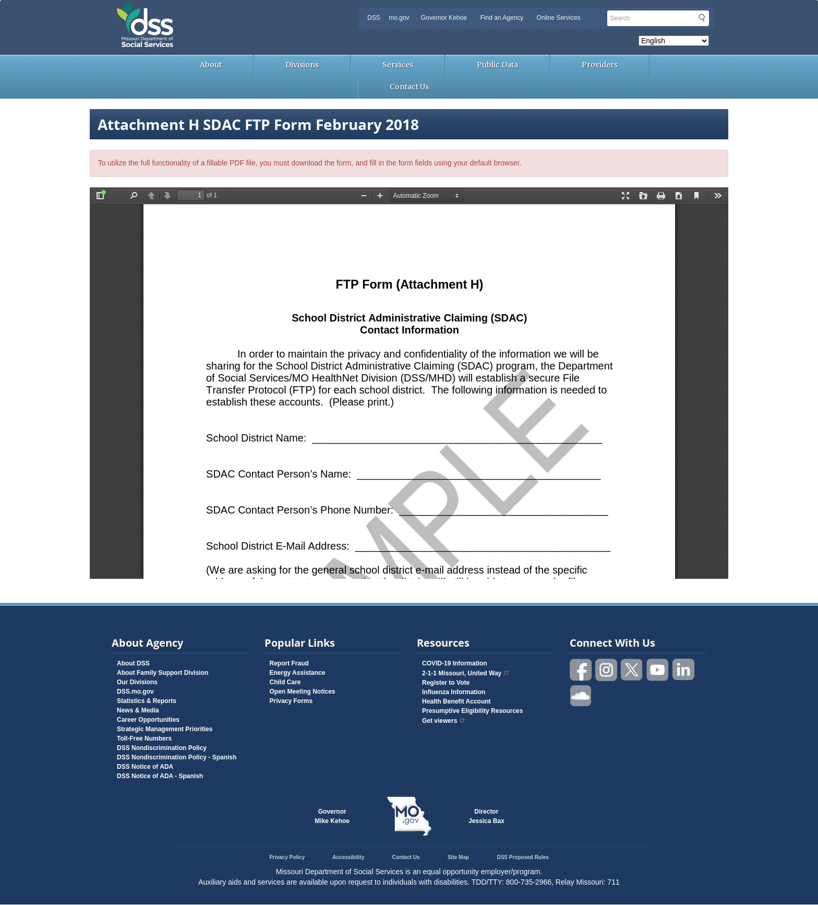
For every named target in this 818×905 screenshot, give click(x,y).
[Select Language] (674, 40)
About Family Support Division (162, 672)
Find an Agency (502, 17)
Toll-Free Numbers (144, 738)
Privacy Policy (287, 857)
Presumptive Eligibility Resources (472, 711)
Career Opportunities (148, 719)
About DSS (133, 663)
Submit (702, 18)
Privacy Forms (291, 701)
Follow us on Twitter (632, 670)
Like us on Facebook (581, 670)
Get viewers (444, 720)
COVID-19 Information (454, 663)
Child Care (285, 682)
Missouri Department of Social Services (218, 11)
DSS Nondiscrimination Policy (162, 748)
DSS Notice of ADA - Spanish (160, 776)
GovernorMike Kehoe (332, 816)
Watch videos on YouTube (657, 670)
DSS (373, 17)
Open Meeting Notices (302, 691)
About (211, 64)
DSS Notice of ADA (145, 766)
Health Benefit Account (456, 701)
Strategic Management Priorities (164, 729)
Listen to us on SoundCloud (581, 695)
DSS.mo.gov (135, 691)
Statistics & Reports (146, 701)
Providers (600, 64)
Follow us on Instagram (606, 670)
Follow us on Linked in (683, 670)
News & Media (138, 710)
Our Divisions (137, 682)
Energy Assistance (298, 672)
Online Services (558, 17)
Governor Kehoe (444, 17)
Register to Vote (446, 682)
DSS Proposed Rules (522, 857)
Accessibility (348, 857)
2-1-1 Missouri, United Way (466, 673)
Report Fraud (289, 663)
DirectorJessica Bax (486, 816)
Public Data (497, 64)
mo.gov (399, 17)
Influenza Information (453, 692)
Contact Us (409, 86)
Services (397, 64)
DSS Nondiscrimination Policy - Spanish (176, 757)
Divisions (302, 64)
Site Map (458, 857)
